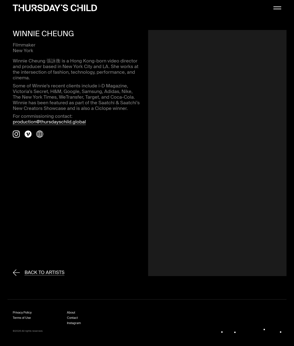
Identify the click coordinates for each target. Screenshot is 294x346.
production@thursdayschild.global (49, 122)
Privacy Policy (22, 312)
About (71, 312)
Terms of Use (22, 318)
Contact (72, 318)
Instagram (74, 323)
